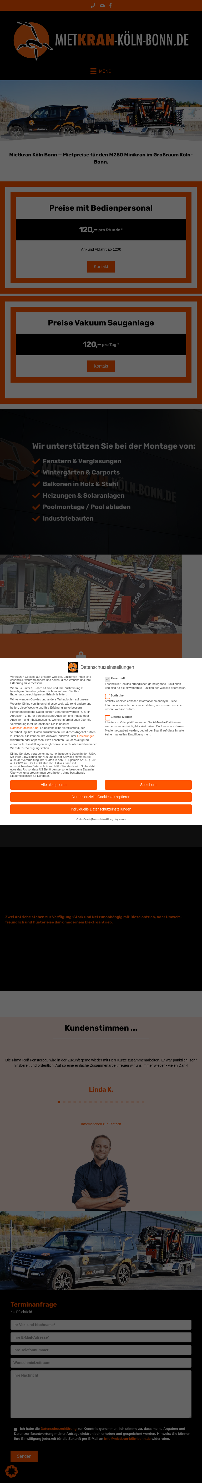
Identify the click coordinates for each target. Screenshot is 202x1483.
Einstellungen (85, 736)
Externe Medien (120, 716)
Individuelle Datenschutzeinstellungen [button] (101, 809)
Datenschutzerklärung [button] (102, 819)
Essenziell (116, 678)
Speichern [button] (148, 785)
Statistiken (117, 695)
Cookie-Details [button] (83, 819)
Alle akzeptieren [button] (54, 785)
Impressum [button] (120, 819)
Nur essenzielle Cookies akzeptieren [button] (101, 797)
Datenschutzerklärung (24, 727)
